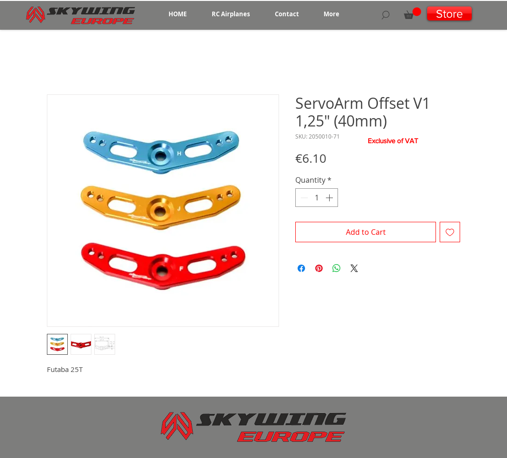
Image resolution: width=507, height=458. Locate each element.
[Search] (385, 15)
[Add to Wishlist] (450, 232)
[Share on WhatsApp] (336, 268)
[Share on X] (354, 268)
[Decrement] (303, 197)
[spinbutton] (317, 197)
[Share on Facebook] (301, 268)
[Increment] (330, 197)
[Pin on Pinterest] (319, 268)
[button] (230, 14)
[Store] (449, 13)
